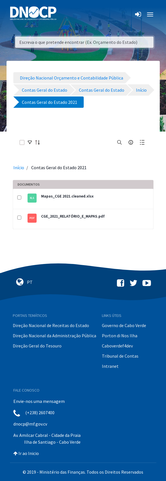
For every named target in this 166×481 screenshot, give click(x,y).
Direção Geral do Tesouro (37, 346)
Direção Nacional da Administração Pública (54, 335)
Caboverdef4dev (117, 346)
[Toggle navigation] (64, 14)
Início (18, 167)
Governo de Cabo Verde (124, 325)
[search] (119, 142)
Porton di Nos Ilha (119, 335)
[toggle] (30, 142)
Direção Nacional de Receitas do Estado (51, 325)
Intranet (110, 366)
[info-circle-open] (130, 142)
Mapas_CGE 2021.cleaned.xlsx (67, 196)
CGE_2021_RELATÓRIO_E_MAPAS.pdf (73, 216)
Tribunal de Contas (120, 356)
